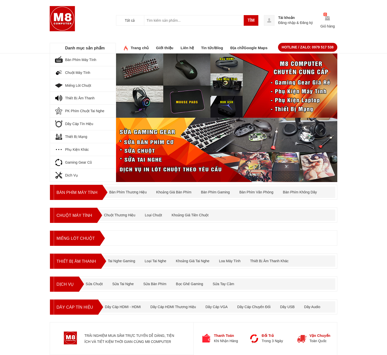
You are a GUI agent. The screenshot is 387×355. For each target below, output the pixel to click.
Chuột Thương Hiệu (123, 212)
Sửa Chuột (96, 281)
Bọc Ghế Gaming (191, 281)
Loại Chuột (157, 212)
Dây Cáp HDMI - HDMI (127, 304)
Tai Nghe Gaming (126, 258)
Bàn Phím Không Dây (305, 189)
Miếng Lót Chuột (78, 235)
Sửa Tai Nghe (125, 281)
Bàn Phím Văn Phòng (261, 189)
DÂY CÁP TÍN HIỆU (77, 304)
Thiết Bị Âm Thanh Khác (274, 258)
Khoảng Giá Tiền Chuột (194, 212)
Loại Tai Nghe (160, 258)
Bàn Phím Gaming (220, 189)
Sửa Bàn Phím (157, 281)
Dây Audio (316, 304)
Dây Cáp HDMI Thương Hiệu (177, 304)
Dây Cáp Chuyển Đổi (257, 304)
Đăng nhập (287, 23)
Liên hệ (187, 45)
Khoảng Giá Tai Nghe (197, 258)
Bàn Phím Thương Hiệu (132, 189)
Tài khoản (286, 18)
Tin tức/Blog (212, 45)
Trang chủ (140, 45)
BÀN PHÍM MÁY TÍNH (79, 189)
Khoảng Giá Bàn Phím (178, 189)
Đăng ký (306, 23)
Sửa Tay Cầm (225, 281)
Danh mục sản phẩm (85, 45)
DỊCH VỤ (66, 281)
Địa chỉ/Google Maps (248, 45)
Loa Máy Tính (234, 258)
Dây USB (291, 304)
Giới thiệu (164, 45)
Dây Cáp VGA (221, 304)
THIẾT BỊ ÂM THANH (78, 258)
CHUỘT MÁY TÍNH (76, 212)
